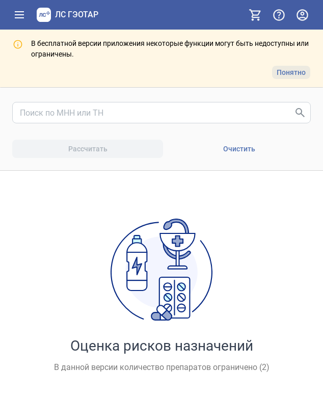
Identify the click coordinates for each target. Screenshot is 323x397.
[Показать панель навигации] (19, 15)
